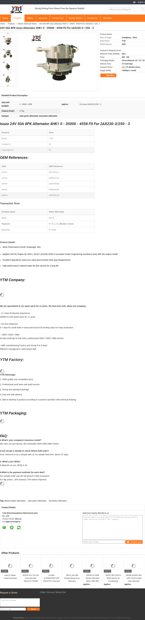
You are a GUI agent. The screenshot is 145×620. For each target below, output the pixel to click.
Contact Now (134, 542)
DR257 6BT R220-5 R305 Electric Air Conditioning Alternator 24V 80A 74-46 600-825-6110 (113, 578)
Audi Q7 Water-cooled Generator (10, 576)
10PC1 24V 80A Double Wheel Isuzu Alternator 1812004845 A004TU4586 (72, 578)
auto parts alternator (37, 501)
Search (143, 9)
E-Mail (42, 592)
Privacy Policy (18, 618)
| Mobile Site (60, 592)
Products (18, 18)
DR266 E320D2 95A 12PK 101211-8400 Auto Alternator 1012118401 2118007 (134, 578)
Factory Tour (58, 18)
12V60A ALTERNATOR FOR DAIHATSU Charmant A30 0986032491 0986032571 (51, 578)
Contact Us (93, 18)
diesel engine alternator (15, 501)
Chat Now (107, 18)
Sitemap (50, 592)
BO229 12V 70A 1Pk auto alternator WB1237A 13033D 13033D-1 (31, 578)
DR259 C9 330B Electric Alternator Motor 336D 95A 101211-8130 (92, 578)
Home (5, 18)
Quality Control (75, 18)
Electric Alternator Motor (27, 24)
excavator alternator (58, 501)
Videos (30, 18)
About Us (43, 18)
